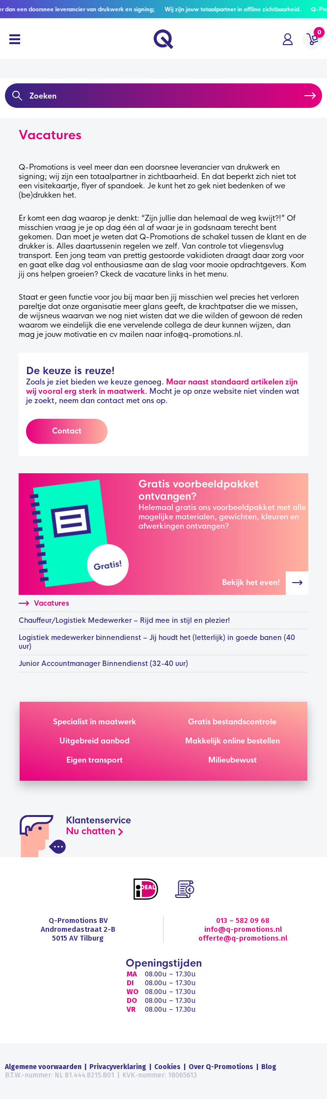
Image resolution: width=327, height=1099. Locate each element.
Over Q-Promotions (221, 1067)
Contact (67, 430)
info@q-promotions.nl (243, 929)
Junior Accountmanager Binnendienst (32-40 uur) (103, 663)
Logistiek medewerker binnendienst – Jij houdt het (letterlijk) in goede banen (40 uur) (157, 642)
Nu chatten (90, 831)
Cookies (167, 1067)
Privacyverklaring (117, 1067)
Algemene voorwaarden (43, 1067)
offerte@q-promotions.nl (242, 938)
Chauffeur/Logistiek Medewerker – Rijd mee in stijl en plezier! (124, 620)
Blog (268, 1067)
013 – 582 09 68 (243, 920)
